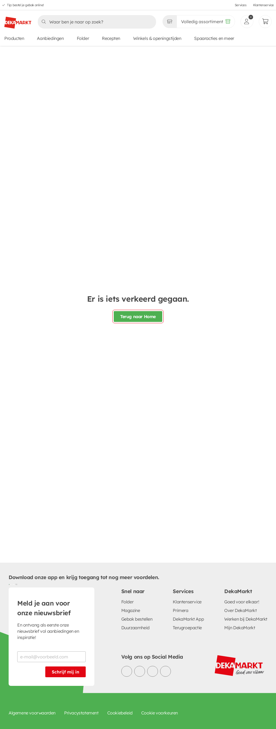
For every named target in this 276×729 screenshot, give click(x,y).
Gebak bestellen (137, 619)
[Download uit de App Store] (15, 584)
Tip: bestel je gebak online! (25, 5)
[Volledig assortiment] (206, 21)
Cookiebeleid (120, 713)
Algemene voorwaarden (32, 713)
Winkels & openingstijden (157, 38)
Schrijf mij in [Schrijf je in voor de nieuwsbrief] (65, 672)
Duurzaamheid (135, 627)
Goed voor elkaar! (241, 601)
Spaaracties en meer (214, 38)
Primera (180, 610)
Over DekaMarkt (240, 610)
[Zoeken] (95, 21)
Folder (83, 38)
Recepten (111, 38)
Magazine (130, 610)
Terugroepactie (187, 627)
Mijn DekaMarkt (239, 627)
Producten (14, 38)
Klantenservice (263, 5)
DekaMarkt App (188, 619)
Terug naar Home (138, 316)
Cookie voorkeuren (159, 713)
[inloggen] (246, 21)
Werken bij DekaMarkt (245, 619)
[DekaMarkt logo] (17, 20)
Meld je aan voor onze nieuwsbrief (44, 608)
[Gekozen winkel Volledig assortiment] (170, 21)
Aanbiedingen (50, 38)
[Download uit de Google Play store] (11, 584)
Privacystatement (81, 713)
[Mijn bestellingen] (265, 21)
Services (241, 5)
